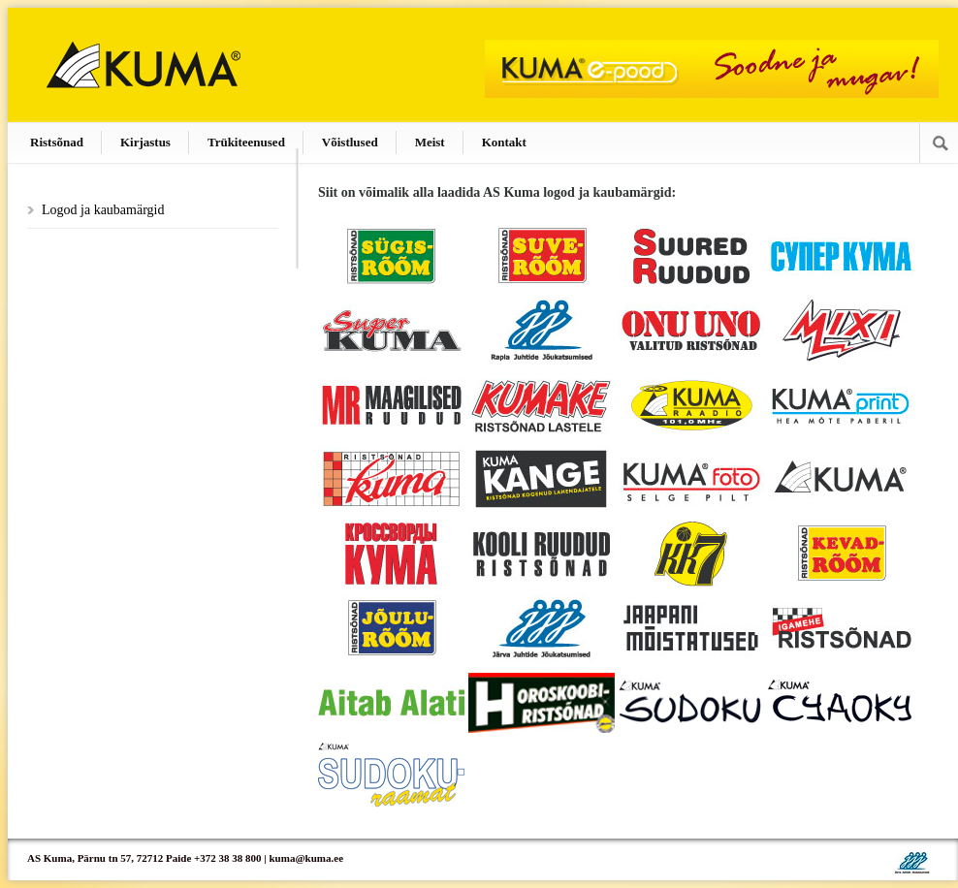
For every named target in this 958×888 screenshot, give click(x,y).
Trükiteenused (246, 142)
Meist (430, 142)
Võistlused (350, 142)
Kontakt (504, 142)
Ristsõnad (56, 142)
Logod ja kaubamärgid (103, 210)
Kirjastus (145, 142)
